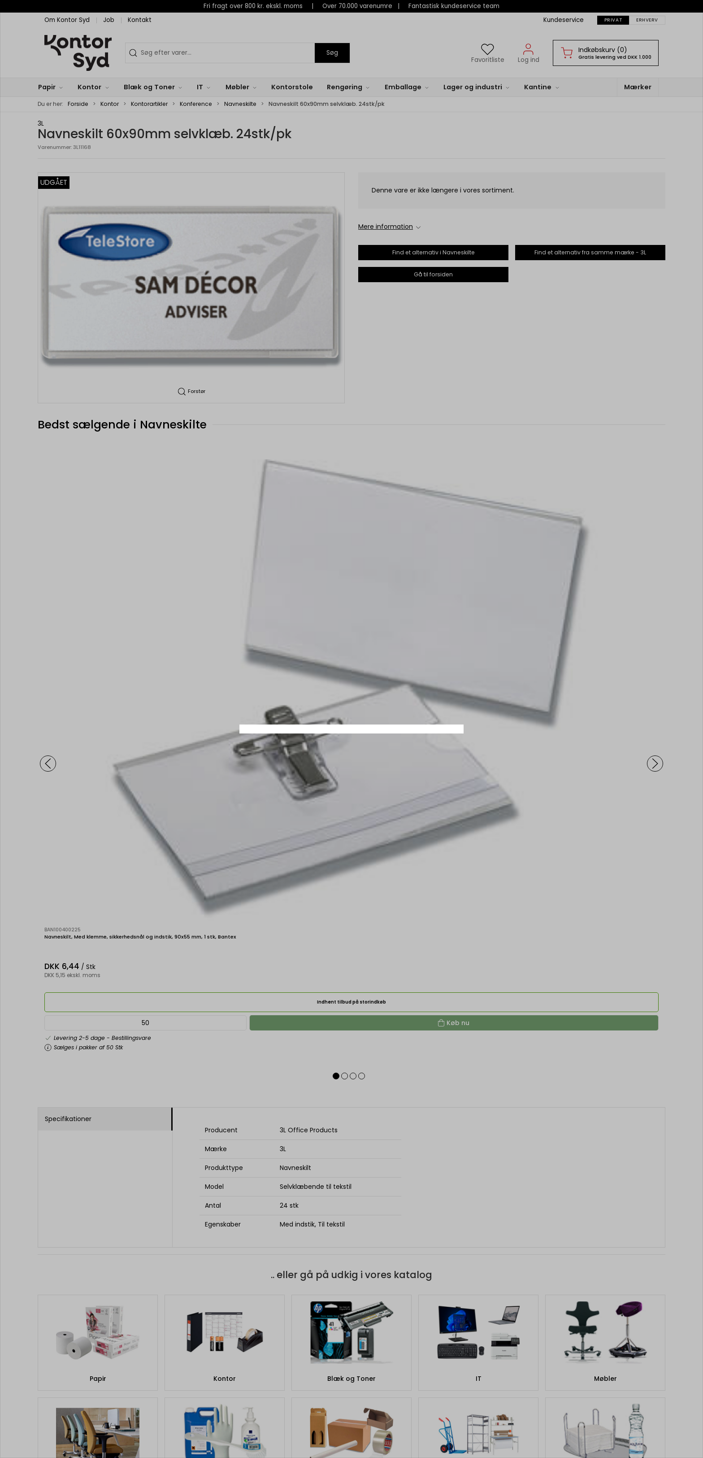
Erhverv (372, 758)
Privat (327, 758)
